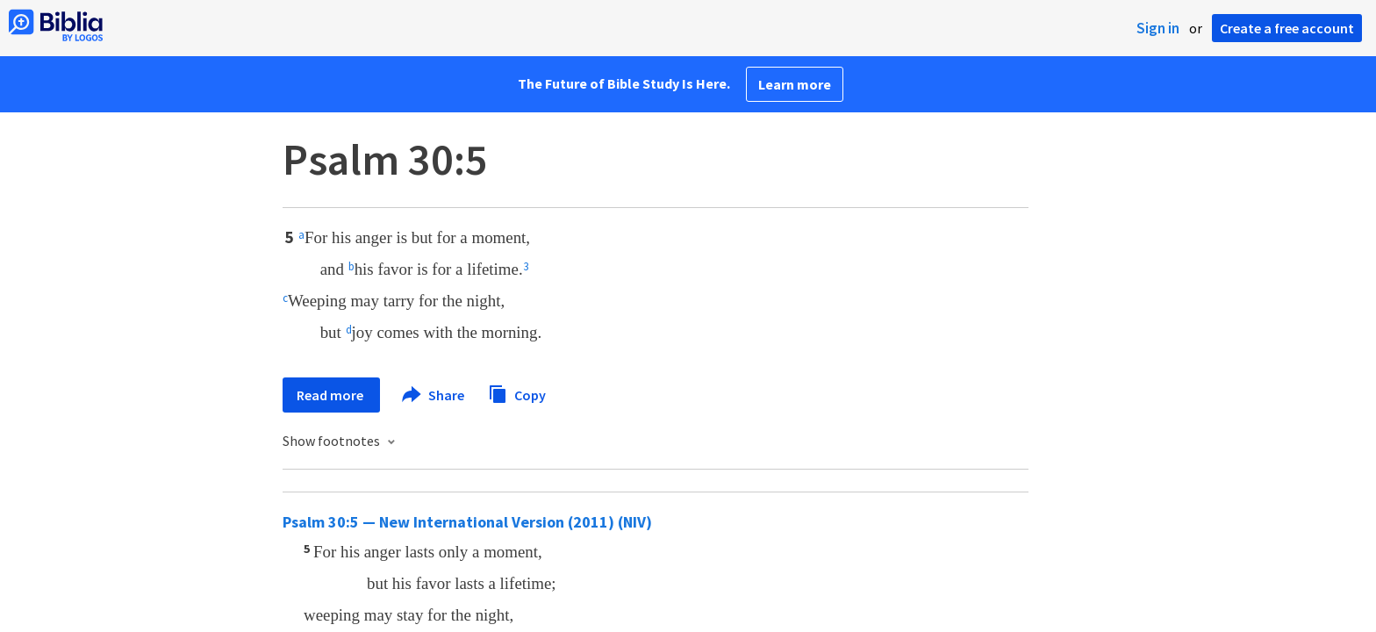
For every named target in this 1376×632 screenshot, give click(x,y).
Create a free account (1287, 28)
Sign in (1157, 28)
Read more (331, 395)
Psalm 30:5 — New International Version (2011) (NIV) (467, 522)
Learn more (794, 84)
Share (434, 395)
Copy (517, 393)
